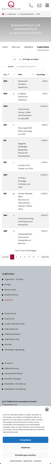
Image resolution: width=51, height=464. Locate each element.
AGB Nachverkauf (12, 334)
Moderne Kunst (11, 294)
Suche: (25, 66)
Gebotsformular (12, 368)
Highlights (28, 46)
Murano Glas (10, 289)
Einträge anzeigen (25, 59)
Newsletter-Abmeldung (15, 383)
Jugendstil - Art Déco (14, 279)
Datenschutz (27, 460)
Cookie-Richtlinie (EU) (14, 323)
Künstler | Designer (13, 378)
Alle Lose (16, 46)
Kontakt (8, 344)
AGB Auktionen (11, 328)
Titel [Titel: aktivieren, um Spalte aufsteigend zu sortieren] (20, 74)
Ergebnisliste (43, 46)
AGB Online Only (12, 339)
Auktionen (11, 14)
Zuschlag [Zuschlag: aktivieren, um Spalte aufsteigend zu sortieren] (41, 74)
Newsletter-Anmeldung (15, 388)
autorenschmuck (26, 14)
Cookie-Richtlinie (16, 460)
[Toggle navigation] (47, 5)
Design (8, 284)
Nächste (45, 256)
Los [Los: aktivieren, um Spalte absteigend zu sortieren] (5, 74)
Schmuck (9, 299)
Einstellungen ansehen (25, 455)
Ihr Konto (9, 363)
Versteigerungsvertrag (14, 349)
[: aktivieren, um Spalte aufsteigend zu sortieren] (13, 74)
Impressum (37, 460)
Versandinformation (14, 373)
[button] (47, 409)
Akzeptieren (25, 439)
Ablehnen (25, 447)
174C (38, 14)
